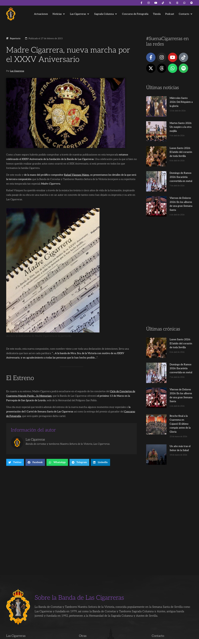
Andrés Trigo (54, 635)
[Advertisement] (169, 246)
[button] (59, 14)
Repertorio (15, 38)
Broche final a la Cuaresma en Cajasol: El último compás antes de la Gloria (175, 372)
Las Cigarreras (17, 71)
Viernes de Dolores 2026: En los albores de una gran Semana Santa (174, 176)
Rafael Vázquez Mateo (76, 174)
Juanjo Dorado (69, 635)
